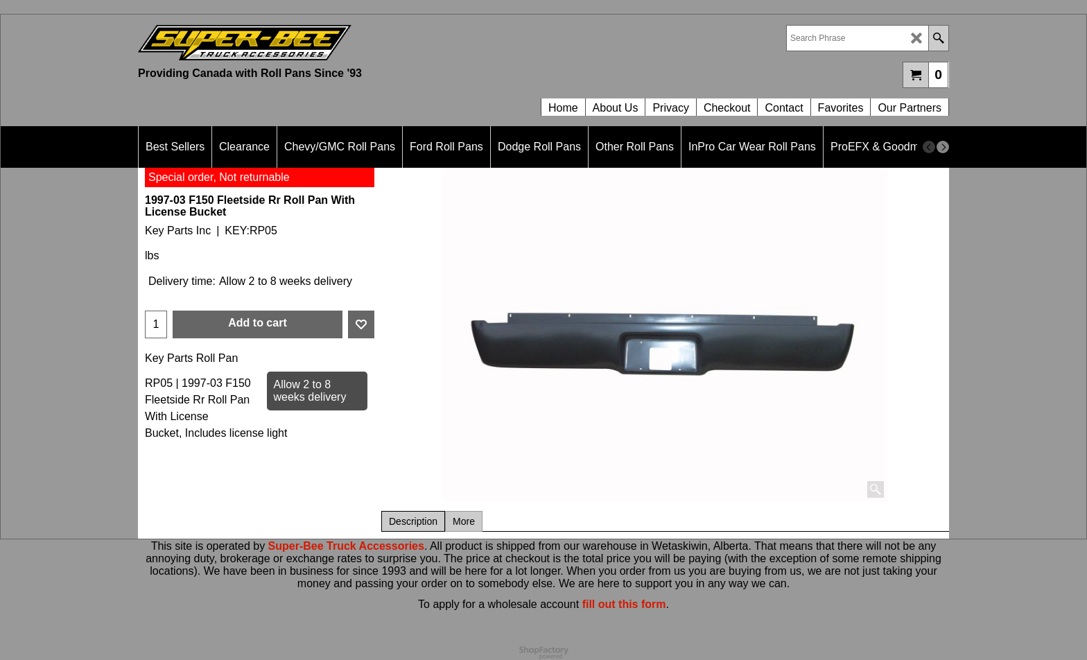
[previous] (929, 147)
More (464, 521)
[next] (943, 147)
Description (413, 521)
